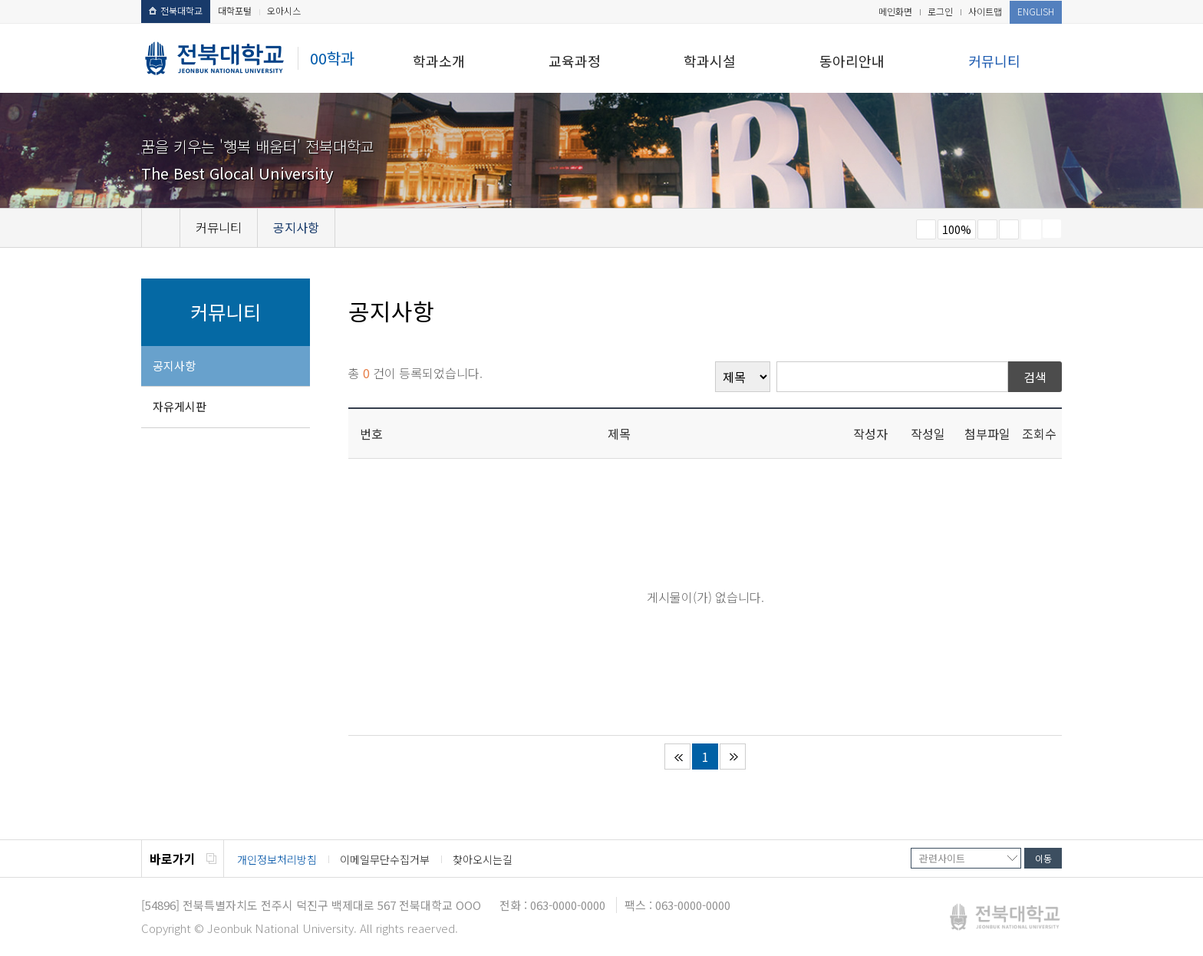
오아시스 (284, 10)
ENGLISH (1035, 11)
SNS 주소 (1052, 228)
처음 (677, 756)
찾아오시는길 (483, 859)
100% (956, 229)
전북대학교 (176, 10)
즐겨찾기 (1009, 229)
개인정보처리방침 (277, 859)
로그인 (940, 11)
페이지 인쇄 (1031, 229)
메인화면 (895, 11)
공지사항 (174, 366)
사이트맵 (985, 11)
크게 (987, 229)
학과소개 (439, 61)
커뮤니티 (994, 61)
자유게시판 (179, 406)
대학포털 (235, 10)
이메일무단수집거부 (385, 859)
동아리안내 (852, 61)
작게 (926, 229)
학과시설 (710, 61)
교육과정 (575, 61)
